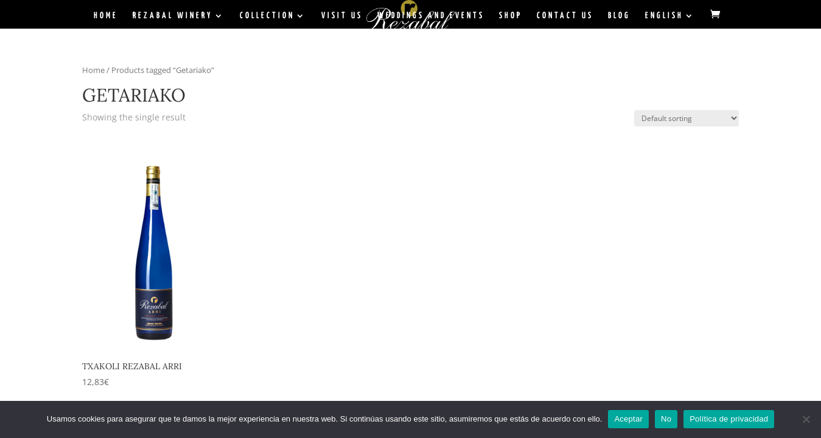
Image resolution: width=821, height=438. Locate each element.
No (666, 418)
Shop (510, 16)
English (664, 16)
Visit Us (342, 16)
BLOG (619, 16)
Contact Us (565, 16)
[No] (806, 419)
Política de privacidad (729, 418)
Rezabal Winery (173, 16)
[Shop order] (686, 118)
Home (106, 16)
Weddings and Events (430, 16)
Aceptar (628, 418)
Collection (267, 16)
